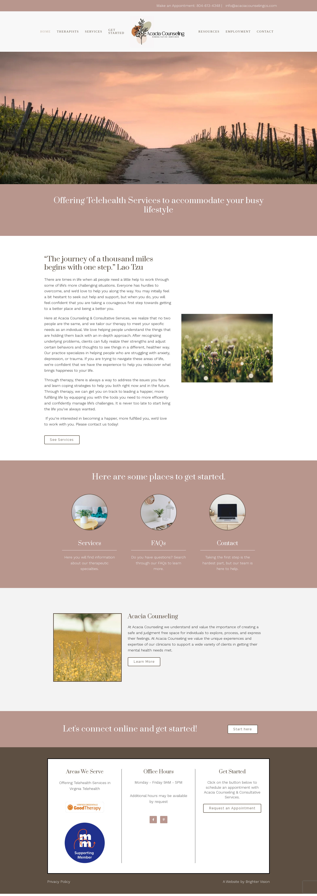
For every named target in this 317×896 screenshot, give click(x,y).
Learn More (145, 663)
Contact (265, 31)
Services (93, 31)
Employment (238, 31)
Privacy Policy (58, 884)
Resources (209, 31)
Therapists (68, 31)
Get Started (116, 31)
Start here (242, 731)
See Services (64, 440)
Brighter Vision (258, 884)
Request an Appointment (232, 811)
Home (45, 31)
